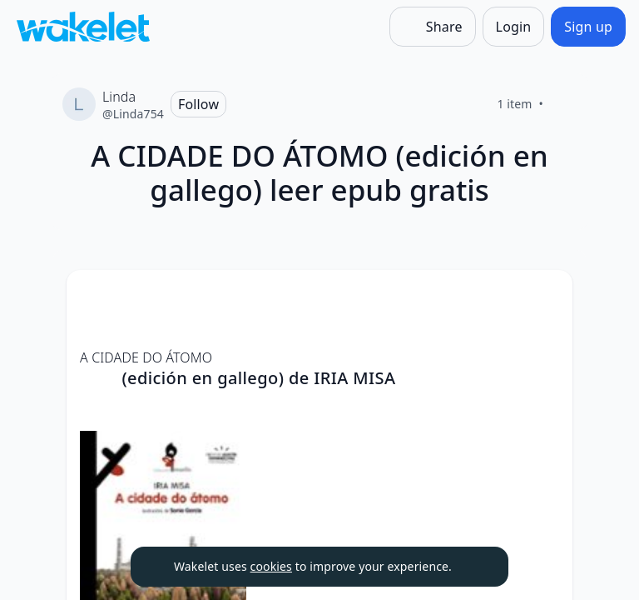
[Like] (563, 104)
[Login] (514, 27)
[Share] (432, 27)
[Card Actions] (545, 296)
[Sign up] (588, 27)
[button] (545, 297)
